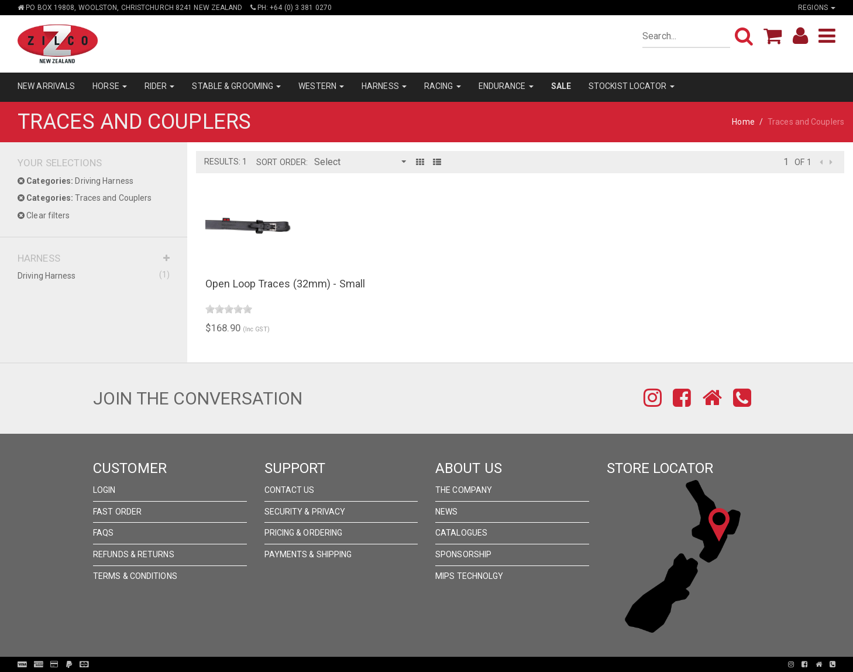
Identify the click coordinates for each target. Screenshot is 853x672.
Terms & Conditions (135, 576)
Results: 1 (225, 161)
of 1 (802, 162)
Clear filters (44, 215)
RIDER (160, 86)
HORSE (109, 86)
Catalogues (461, 532)
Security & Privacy (305, 511)
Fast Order (117, 511)
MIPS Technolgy (469, 576)
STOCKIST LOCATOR (632, 86)
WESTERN (321, 86)
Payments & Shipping (308, 554)
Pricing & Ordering (303, 532)
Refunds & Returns (133, 554)
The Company (463, 490)
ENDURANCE (506, 86)
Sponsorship (463, 554)
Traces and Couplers (85, 198)
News (446, 511)
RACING (442, 86)
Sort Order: (282, 162)
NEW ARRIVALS (46, 86)
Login (104, 490)
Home (743, 121)
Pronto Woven (430, 664)
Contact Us (289, 490)
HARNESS (384, 86)
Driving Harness (75, 181)
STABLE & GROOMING (236, 86)
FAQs (103, 532)
